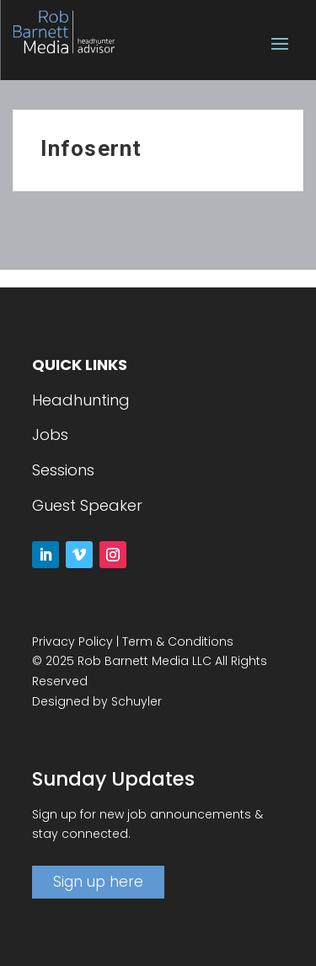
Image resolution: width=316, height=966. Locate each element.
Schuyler (136, 701)
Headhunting (81, 400)
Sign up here (98, 882)
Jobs (50, 434)
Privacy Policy (72, 641)
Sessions (63, 469)
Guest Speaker (87, 505)
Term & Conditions (177, 641)
